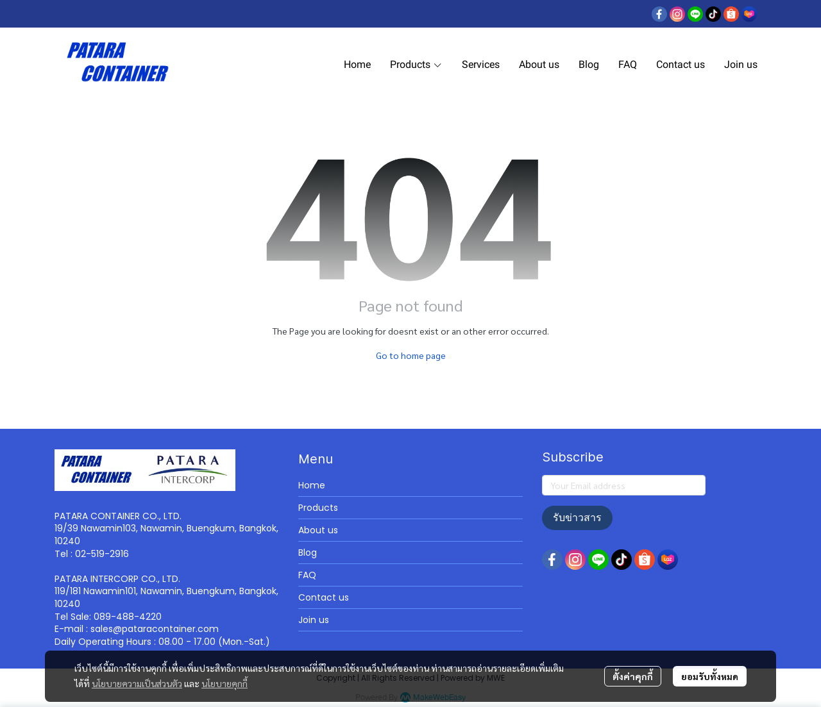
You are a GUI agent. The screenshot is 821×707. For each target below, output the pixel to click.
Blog (307, 552)
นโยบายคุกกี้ (224, 683)
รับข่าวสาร (577, 517)
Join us (313, 619)
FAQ (307, 575)
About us (318, 530)
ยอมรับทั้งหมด (709, 676)
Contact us (323, 597)
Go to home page (411, 355)
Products (318, 507)
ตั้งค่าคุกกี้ (633, 676)
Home (311, 485)
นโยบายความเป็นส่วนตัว (137, 683)
